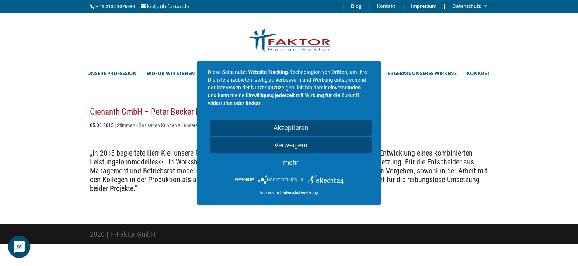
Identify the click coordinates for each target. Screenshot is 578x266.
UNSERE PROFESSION (112, 73)
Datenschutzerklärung (300, 193)
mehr (290, 162)
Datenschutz (466, 6)
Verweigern (290, 145)
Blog (356, 6)
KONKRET (478, 73)
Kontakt (386, 6)
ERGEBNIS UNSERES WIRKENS (422, 73)
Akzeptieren (291, 128)
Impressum (423, 6)
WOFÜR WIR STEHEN (171, 73)
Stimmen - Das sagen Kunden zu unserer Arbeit (165, 125)
